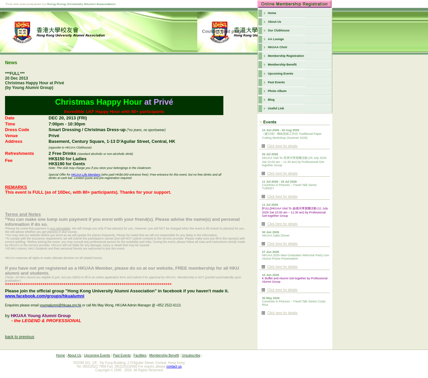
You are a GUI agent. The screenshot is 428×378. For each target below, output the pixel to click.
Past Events (276, 82)
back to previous (19, 337)
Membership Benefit (282, 64)
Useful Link (276, 108)
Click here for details (282, 146)
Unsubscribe (191, 355)
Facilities (139, 355)
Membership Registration (286, 56)
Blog (271, 99)
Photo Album (277, 91)
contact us (174, 366)
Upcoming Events (280, 73)
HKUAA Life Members (86, 174)
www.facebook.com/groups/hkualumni (44, 295)
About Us (274, 21)
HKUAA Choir (277, 47)
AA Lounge (276, 39)
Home (272, 13)
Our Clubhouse (279, 30)
